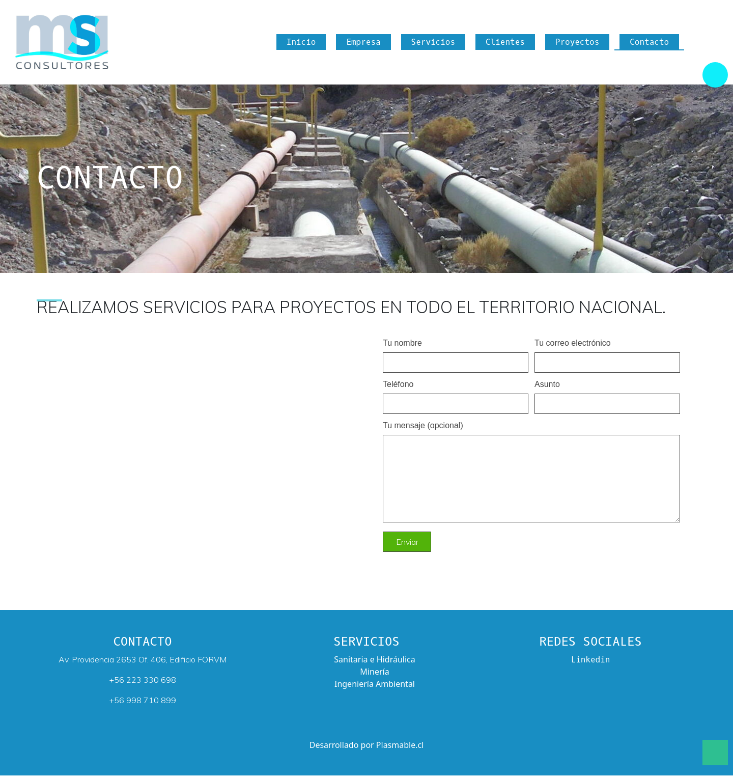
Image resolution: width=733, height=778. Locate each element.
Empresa (363, 43)
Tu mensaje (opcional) (531, 475)
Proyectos (577, 43)
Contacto (649, 43)
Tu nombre (455, 355)
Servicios (433, 43)
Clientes (505, 43)
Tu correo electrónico (607, 355)
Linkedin (590, 662)
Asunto (607, 396)
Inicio (301, 43)
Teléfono (455, 396)
